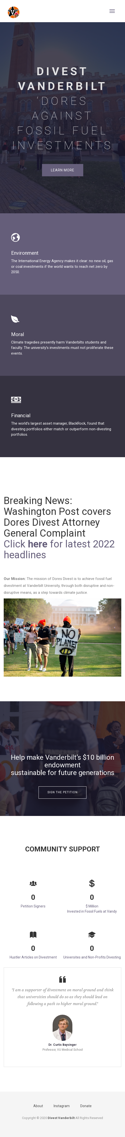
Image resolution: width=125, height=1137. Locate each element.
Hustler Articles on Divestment (33, 957)
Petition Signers (33, 906)
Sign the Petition (62, 792)
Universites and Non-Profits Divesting (92, 957)
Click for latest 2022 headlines (59, 549)
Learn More (62, 170)
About (38, 1106)
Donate (86, 1106)
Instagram (62, 1106)
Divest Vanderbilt (61, 1118)
